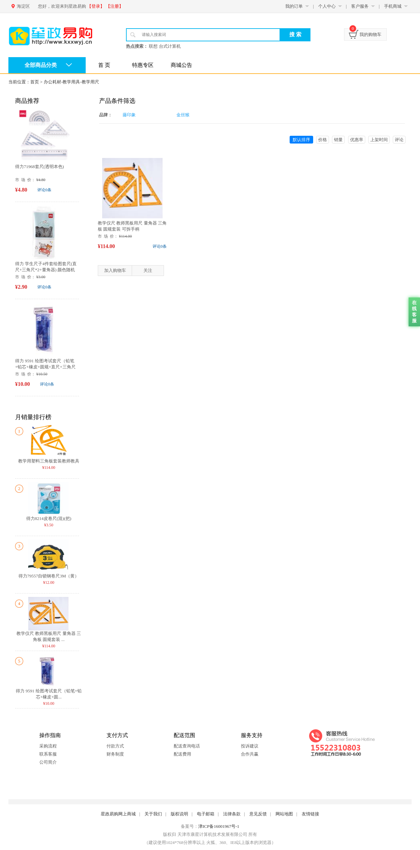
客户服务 (360, 6)
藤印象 (129, 114)
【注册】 (114, 6)
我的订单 (294, 6)
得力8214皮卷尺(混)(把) (48, 518)
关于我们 (153, 813)
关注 (147, 270)
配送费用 (182, 754)
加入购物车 (115, 270)
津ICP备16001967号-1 (218, 826)
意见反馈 (258, 813)
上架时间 (379, 139)
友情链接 (310, 813)
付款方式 (115, 745)
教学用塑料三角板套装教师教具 (48, 460)
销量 (338, 139)
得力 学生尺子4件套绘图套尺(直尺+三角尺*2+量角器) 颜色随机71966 (46, 269)
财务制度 (115, 754)
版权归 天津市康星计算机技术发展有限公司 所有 (210, 834)
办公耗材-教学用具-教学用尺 (71, 81)
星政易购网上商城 (118, 813)
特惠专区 (143, 65)
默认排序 (301, 139)
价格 (322, 139)
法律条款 (232, 813)
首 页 (104, 65)
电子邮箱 (205, 813)
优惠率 (356, 139)
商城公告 (181, 65)
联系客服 (48, 754)
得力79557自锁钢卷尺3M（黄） (48, 575)
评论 (399, 139)
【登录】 (95, 6)
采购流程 (48, 745)
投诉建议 (249, 745)
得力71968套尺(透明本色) (39, 166)
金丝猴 (183, 114)
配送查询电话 (187, 745)
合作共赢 (249, 754)
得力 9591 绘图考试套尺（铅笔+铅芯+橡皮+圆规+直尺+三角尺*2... (45, 366)
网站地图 (284, 813)
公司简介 (48, 762)
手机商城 (393, 6)
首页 (34, 81)
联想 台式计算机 (164, 46)
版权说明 (179, 813)
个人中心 (327, 6)
